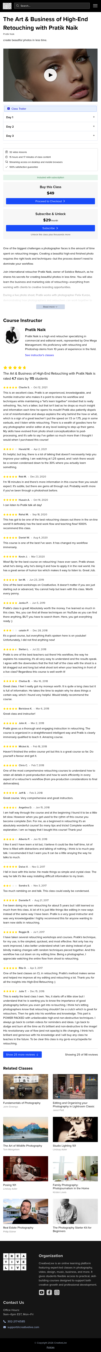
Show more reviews (22, 1054)
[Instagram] (57, 1292)
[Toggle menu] (95, 6)
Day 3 (10, 136)
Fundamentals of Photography (21, 1103)
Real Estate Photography (18, 1228)
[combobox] (52, 6)
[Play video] (50, 75)
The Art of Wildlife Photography (22, 1146)
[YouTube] (41, 1292)
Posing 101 (9, 1185)
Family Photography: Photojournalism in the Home (71, 1186)
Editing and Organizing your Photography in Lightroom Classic (73, 1104)
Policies (50, 1347)
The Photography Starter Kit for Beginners (72, 1229)
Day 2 (10, 127)
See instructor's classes (39, 355)
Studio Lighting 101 (64, 1146)
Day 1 (9, 117)
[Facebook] (49, 1292)
